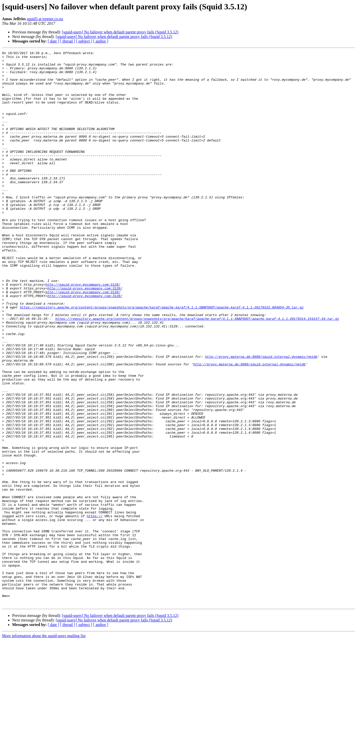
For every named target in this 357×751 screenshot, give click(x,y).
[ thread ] (67, 41)
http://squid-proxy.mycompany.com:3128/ (82, 331)
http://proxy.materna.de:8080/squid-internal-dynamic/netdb (261, 418)
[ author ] (100, 41)
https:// (94, 609)
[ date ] (53, 41)
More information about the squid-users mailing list (44, 746)
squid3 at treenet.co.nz (45, 19)
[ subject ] (84, 41)
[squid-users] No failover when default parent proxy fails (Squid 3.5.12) (120, 32)
